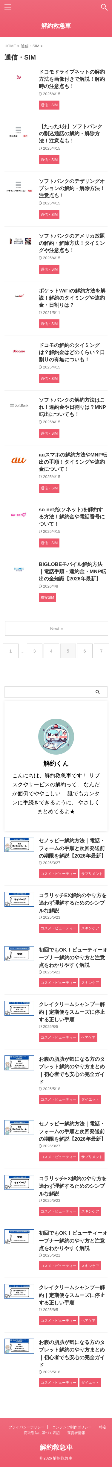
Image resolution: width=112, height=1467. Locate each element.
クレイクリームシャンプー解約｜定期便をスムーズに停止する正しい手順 (72, 1012)
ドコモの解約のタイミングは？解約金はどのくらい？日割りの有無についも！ (72, 352)
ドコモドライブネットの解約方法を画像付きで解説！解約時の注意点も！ (72, 79)
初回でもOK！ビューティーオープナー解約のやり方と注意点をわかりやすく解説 (73, 957)
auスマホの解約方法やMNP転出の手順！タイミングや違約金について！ (73, 462)
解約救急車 (56, 25)
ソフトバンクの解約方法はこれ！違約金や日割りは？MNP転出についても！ (72, 407)
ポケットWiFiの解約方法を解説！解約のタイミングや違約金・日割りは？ (72, 298)
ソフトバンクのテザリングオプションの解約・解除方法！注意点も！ (72, 188)
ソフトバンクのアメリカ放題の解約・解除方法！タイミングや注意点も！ (72, 243)
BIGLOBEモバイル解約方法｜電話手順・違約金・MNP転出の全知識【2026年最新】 (72, 572)
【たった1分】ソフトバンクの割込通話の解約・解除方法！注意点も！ (70, 134)
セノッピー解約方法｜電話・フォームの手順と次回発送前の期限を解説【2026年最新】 (72, 848)
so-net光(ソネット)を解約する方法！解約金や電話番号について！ (72, 517)
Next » (56, 628)
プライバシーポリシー (27, 1427)
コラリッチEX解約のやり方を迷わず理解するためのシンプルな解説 (73, 903)
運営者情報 (76, 1433)
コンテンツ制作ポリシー (72, 1427)
